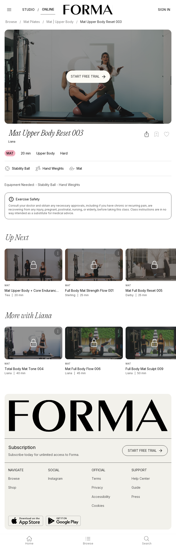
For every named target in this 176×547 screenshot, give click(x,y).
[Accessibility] (101, 496)
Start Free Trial (88, 76)
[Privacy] (97, 487)
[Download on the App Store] (25, 521)
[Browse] (14, 478)
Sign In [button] (164, 9)
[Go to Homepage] (88, 431)
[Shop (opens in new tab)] (12, 487)
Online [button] (48, 9)
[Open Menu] (9, 9)
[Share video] (146, 134)
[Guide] (136, 487)
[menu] (57, 253)
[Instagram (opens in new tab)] (55, 478)
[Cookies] (98, 505)
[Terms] (96, 478)
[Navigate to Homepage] (88, 10)
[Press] (136, 496)
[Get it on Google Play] (63, 521)
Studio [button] (28, 9)
